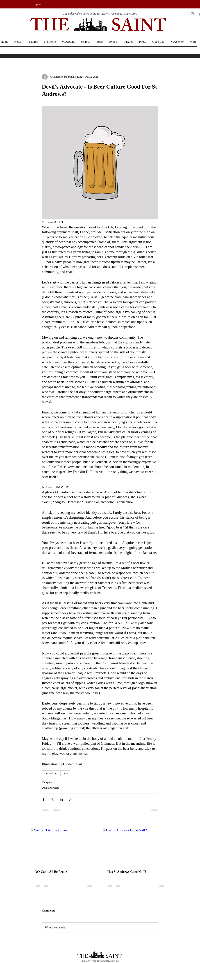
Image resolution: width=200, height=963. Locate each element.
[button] (193, 42)
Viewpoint (47, 782)
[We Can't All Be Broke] (64, 847)
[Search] (8, 14)
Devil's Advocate (50, 787)
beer (65, 773)
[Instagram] (192, 14)
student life (50, 773)
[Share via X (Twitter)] (52, 799)
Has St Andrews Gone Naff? (126, 872)
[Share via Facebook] (43, 799)
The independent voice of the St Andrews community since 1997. (100, 13)
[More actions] (156, 77)
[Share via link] (70, 799)
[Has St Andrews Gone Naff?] (136, 847)
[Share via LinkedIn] (61, 799)
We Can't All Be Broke (51, 872)
